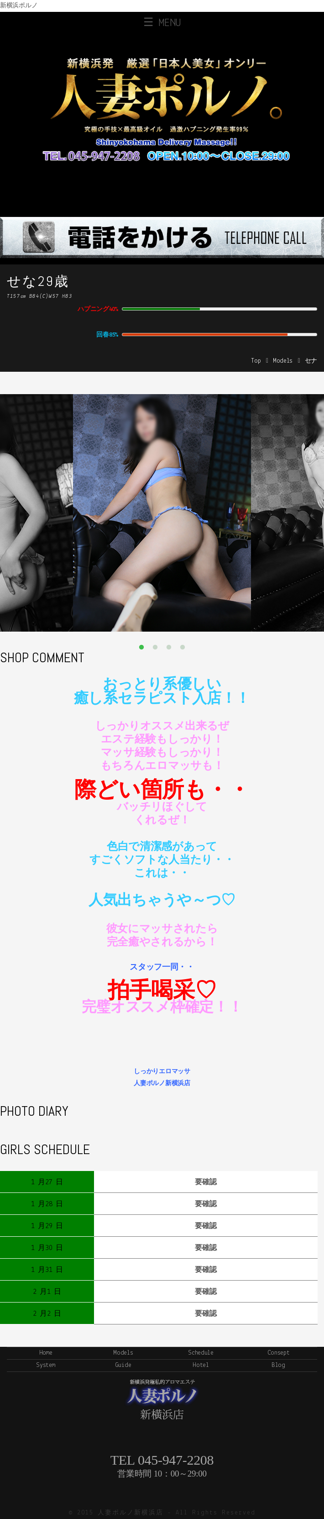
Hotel (201, 1365)
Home (45, 1353)
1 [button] (141, 647)
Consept (278, 1353)
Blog (278, 1365)
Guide (123, 1365)
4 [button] (182, 647)
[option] (162, 513)
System (45, 1365)
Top (256, 361)
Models (283, 361)
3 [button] (168, 647)
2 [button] (155, 647)
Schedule (201, 1353)
